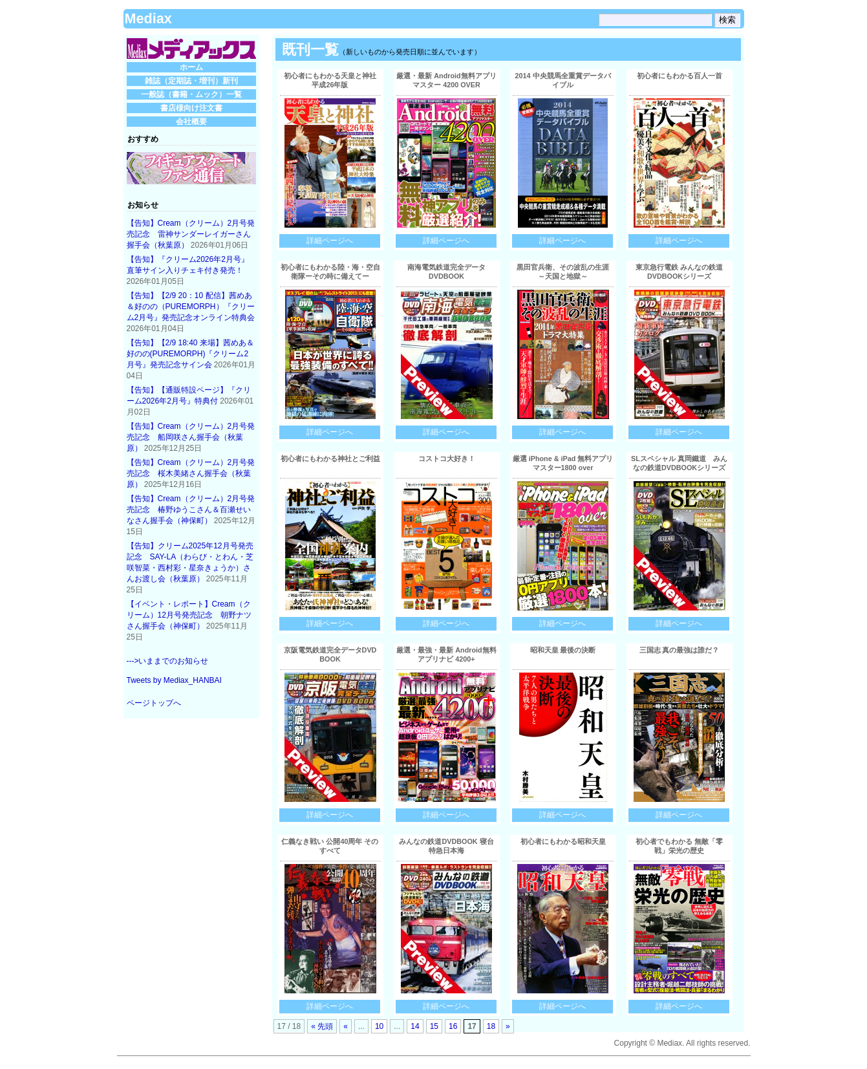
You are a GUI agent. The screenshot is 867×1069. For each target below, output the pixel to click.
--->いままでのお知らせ (168, 660)
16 (453, 1026)
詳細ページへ (329, 240)
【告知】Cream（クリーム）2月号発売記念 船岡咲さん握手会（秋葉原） (191, 437)
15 (434, 1026)
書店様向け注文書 (191, 108)
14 (415, 1026)
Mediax (148, 18)
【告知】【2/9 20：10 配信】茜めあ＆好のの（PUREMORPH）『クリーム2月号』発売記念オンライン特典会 (191, 306)
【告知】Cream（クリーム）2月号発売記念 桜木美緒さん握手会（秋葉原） (191, 473)
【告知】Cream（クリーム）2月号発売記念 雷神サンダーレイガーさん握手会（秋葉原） (191, 234)
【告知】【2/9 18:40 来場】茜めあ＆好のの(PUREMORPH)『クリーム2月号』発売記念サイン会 (190, 353)
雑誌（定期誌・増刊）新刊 (191, 80)
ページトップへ (154, 702)
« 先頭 (322, 1026)
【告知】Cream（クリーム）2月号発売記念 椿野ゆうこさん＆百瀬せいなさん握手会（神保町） (191, 509)
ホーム (191, 67)
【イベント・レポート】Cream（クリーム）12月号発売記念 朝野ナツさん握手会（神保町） (189, 615)
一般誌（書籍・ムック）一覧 (191, 94)
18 (491, 1026)
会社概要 (191, 121)
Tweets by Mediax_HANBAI (174, 680)
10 (379, 1026)
